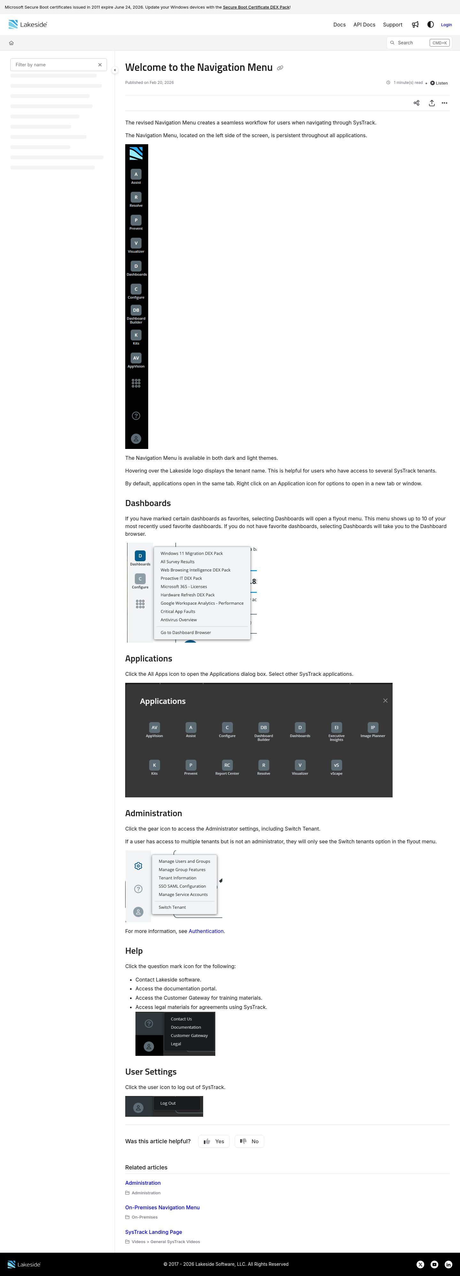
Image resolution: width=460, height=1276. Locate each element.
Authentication (206, 931)
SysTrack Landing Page (153, 1232)
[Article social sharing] (416, 103)
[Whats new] (415, 24)
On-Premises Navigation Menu (162, 1207)
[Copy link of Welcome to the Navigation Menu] (280, 68)
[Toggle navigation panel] (115, 70)
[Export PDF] (432, 103)
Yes (214, 1141)
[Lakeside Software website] (24, 1264)
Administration (143, 1183)
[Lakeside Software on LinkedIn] (446, 1264)
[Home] (28, 24)
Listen (439, 83)
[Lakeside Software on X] (418, 1264)
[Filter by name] (58, 64)
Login (446, 24)
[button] (419, 42)
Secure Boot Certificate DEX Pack (256, 7)
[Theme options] (430, 24)
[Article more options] (445, 103)
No (249, 1141)
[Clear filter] (100, 65)
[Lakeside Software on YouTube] (432, 1264)
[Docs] (340, 24)
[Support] (392, 24)
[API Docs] (364, 24)
